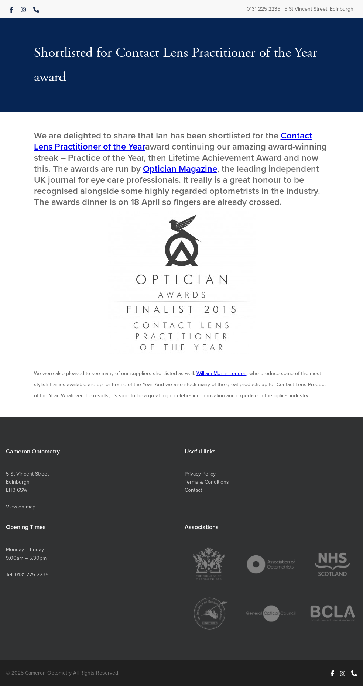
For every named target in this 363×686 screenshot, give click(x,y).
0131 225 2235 (263, 9)
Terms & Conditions (207, 482)
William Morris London (221, 373)
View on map (20, 507)
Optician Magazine (180, 168)
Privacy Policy (200, 474)
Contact (193, 490)
